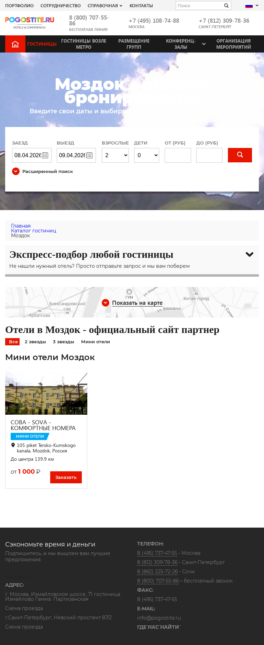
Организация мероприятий (233, 44)
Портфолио (19, 5)
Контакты (141, 5)
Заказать (66, 477)
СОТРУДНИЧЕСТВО (61, 5)
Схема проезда (24, 608)
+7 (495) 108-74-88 (154, 20)
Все (13, 341)
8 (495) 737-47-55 (157, 553)
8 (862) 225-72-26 (157, 571)
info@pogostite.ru (159, 618)
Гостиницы (42, 44)
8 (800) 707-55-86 (89, 20)
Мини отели (95, 341)
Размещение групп (134, 44)
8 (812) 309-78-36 (157, 562)
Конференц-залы (181, 44)
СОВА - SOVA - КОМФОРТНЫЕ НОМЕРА (43, 425)
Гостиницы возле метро (83, 44)
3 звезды (63, 341)
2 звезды (35, 341)
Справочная (103, 5)
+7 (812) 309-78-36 (224, 20)
